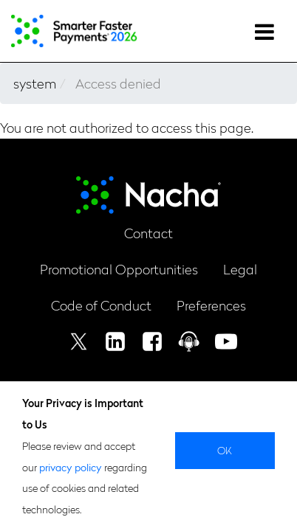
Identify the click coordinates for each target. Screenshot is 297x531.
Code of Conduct (101, 304)
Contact (148, 232)
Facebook (152, 341)
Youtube (226, 341)
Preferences (211, 304)
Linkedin (115, 341)
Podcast (189, 341)
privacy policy (70, 466)
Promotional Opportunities (119, 268)
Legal (240, 268)
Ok (225, 450)
